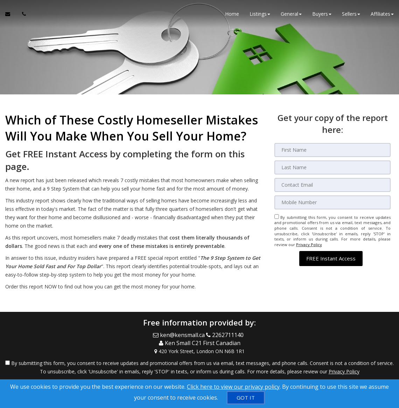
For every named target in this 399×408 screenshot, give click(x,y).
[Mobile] (332, 202)
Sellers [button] (351, 13)
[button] (331, 258)
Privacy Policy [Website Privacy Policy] (309, 244)
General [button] (291, 13)
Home (232, 13)
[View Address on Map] (199, 351)
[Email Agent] (11, 14)
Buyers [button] (321, 13)
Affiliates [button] (382, 13)
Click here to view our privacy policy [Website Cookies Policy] (233, 387)
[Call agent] (22, 14)
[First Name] (332, 150)
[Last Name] (332, 167)
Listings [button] (260, 13)
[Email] (332, 185)
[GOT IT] (245, 398)
